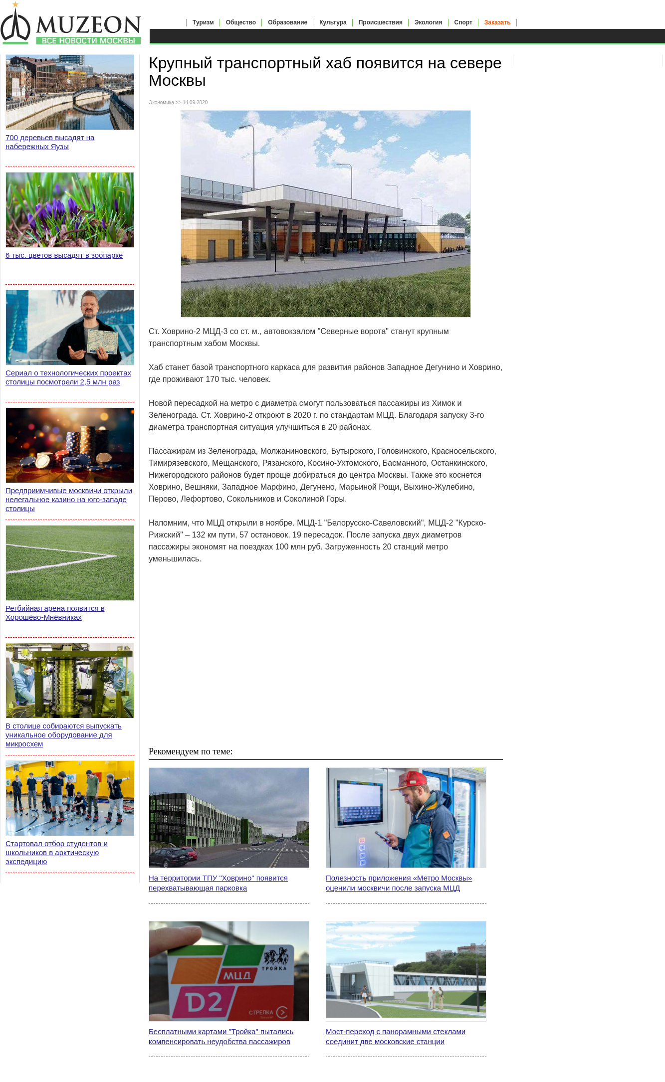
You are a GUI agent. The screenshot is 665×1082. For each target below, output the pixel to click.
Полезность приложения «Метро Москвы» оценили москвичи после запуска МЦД (399, 883)
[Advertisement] (326, 654)
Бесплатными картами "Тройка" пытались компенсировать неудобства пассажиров (221, 1036)
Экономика (161, 102)
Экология (429, 22)
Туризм (203, 22)
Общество (241, 22)
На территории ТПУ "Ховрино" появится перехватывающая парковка (218, 883)
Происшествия (381, 22)
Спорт (463, 22)
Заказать (497, 22)
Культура (332, 22)
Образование (287, 22)
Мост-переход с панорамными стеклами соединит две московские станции (395, 1036)
